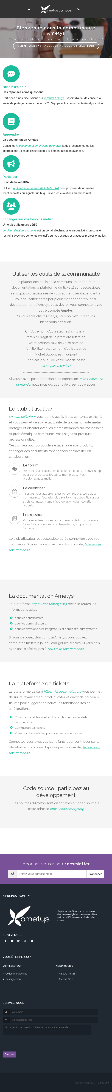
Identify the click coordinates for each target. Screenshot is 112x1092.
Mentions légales (84, 1082)
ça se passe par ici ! (56, 366)
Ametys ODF (66, 979)
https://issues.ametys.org (62, 691)
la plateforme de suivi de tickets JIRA (36, 188)
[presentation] (23, 1042)
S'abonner (95, 874)
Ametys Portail (67, 973)
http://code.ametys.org (67, 809)
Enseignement (13, 979)
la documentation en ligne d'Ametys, (39, 145)
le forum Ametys (54, 98)
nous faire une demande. (65, 649)
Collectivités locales (16, 973)
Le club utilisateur (22, 417)
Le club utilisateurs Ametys (19, 230)
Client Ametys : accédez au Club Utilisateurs (56, 45)
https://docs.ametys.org (49, 604)
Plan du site (102, 1082)
